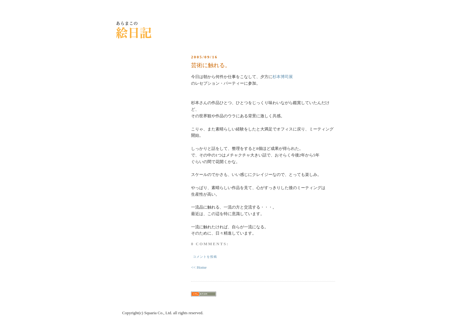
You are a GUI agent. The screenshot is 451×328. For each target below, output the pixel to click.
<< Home (199, 267)
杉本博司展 (282, 76)
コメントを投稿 (205, 256)
